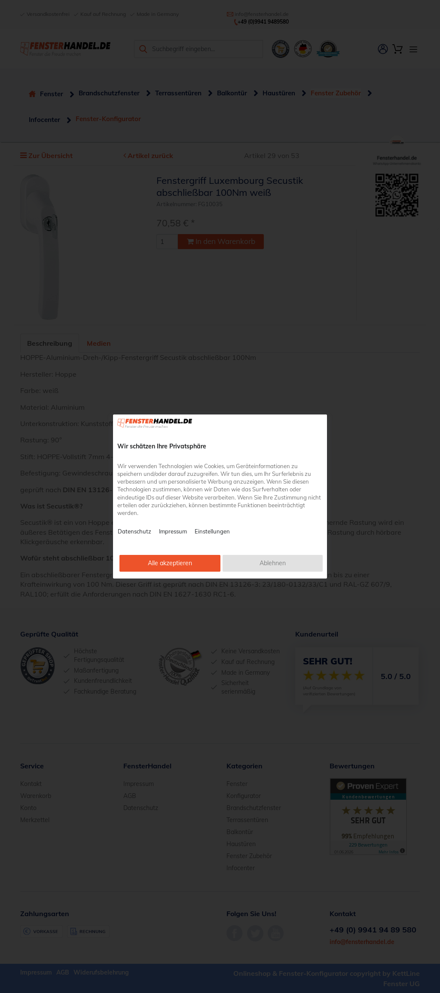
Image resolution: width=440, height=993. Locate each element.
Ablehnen (273, 563)
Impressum (173, 531)
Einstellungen (212, 531)
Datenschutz (134, 531)
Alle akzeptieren (170, 563)
